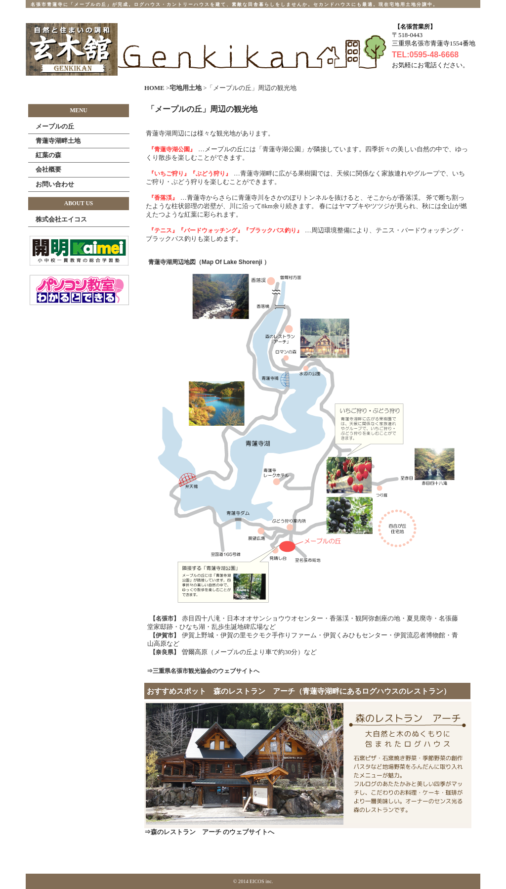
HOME (154, 88)
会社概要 (48, 169)
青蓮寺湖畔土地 (58, 140)
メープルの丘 (55, 126)
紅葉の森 (48, 155)
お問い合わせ (55, 184)
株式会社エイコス (61, 219)
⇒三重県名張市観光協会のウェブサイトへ (203, 670)
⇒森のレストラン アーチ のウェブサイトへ (209, 832)
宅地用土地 (186, 88)
